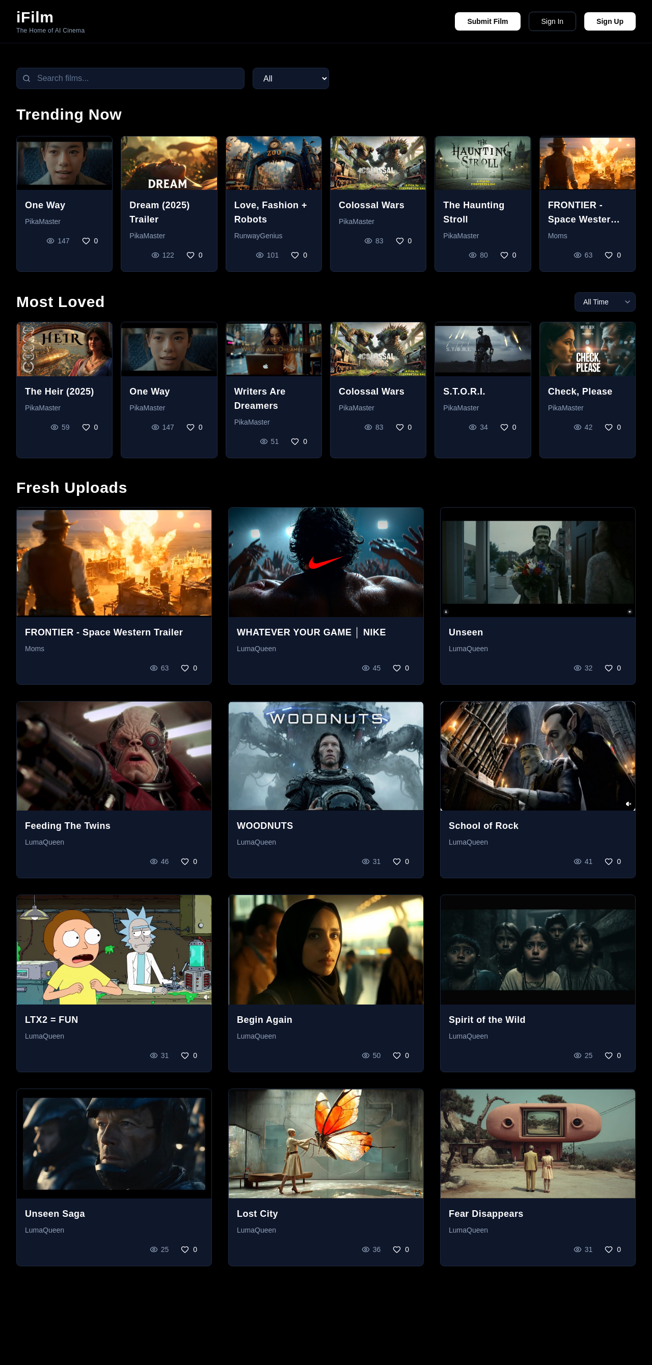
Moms (557, 236)
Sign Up (609, 21)
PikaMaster (43, 221)
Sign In (552, 21)
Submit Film (487, 21)
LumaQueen (256, 649)
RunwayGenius (258, 236)
